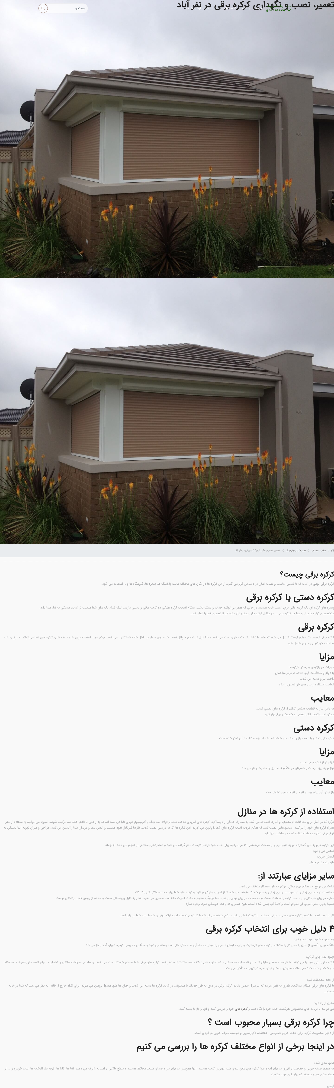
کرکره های (241, 1008)
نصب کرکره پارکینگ (296, 551)
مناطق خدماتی (318, 551)
